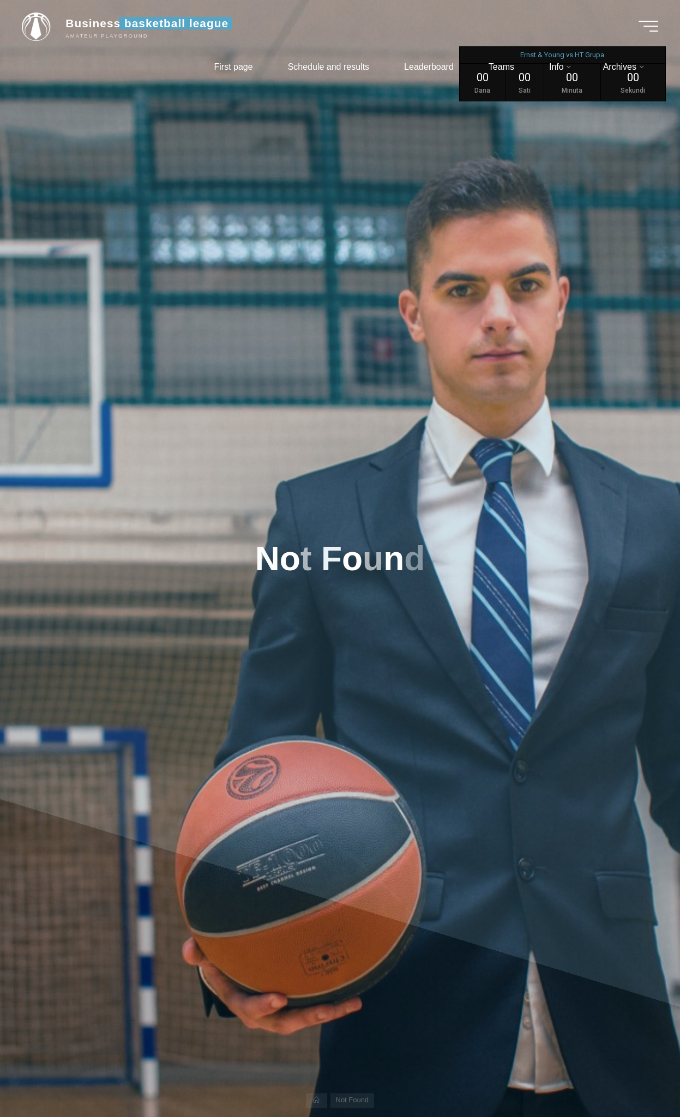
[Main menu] (648, 26)
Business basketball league (146, 23)
